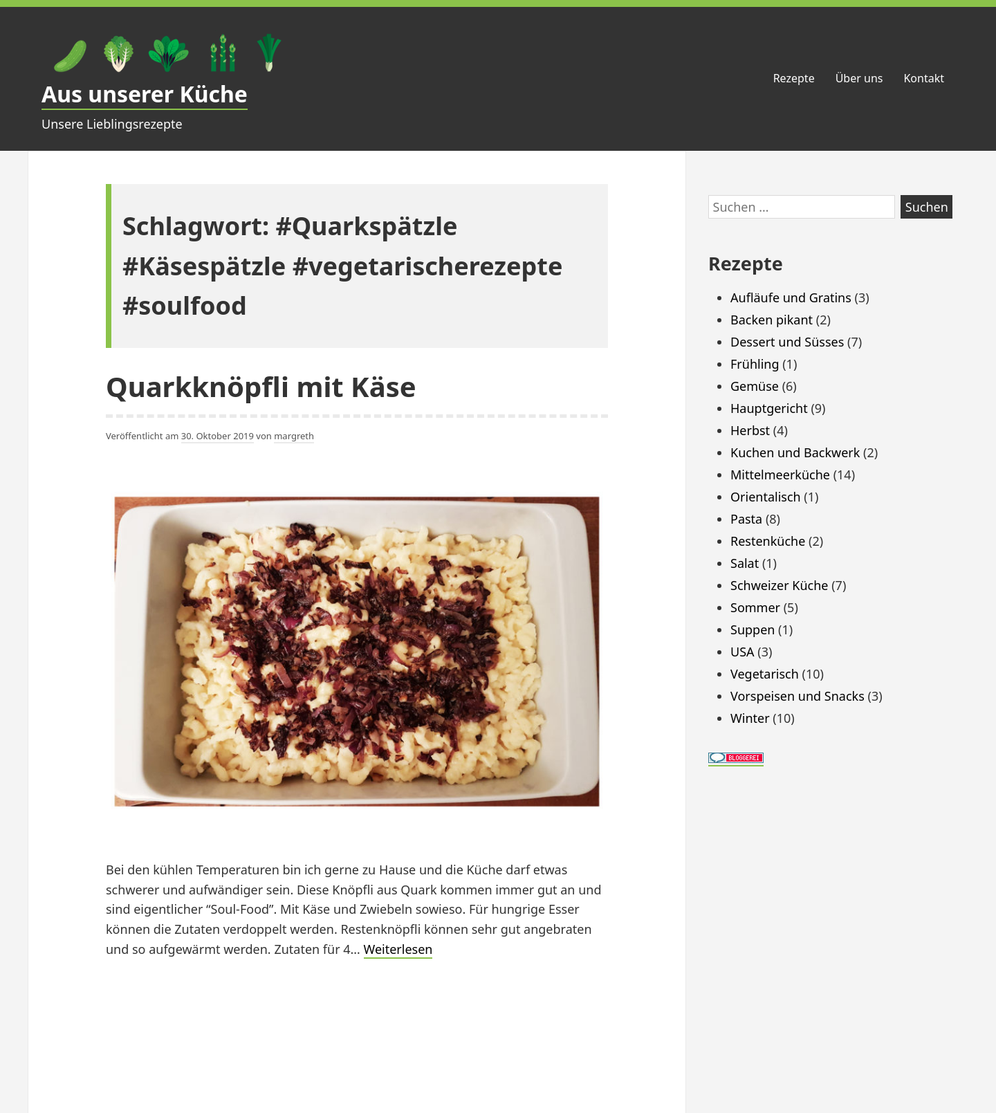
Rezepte (794, 78)
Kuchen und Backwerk (795, 452)
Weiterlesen (398, 950)
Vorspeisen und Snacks (797, 696)
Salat (744, 563)
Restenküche (767, 541)
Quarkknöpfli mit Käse (261, 386)
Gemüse (754, 386)
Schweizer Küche (779, 585)
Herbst (750, 430)
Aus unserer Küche (145, 94)
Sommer (755, 607)
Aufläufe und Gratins (790, 297)
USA (742, 651)
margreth (294, 436)
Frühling (755, 364)
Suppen (752, 629)
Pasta (746, 518)
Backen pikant (771, 319)
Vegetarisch (764, 673)
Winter (750, 718)
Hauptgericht (769, 408)
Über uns (859, 78)
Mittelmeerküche (780, 474)
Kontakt (923, 78)
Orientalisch (765, 496)
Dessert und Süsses (787, 341)
